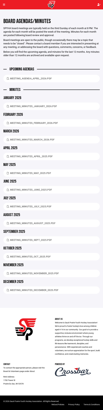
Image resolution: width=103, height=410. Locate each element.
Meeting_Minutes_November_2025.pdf (33, 273)
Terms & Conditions (92, 404)
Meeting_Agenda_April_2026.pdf (29, 78)
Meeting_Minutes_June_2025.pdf (29, 189)
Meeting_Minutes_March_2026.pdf (31, 139)
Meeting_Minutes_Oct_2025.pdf (29, 256)
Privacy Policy (74, 404)
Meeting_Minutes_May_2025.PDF (29, 173)
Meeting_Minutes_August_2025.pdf (31, 223)
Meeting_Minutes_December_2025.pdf (33, 290)
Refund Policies (58, 404)
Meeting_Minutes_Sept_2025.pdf (29, 240)
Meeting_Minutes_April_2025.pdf (30, 156)
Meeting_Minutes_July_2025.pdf (29, 206)
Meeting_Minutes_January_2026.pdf (32, 106)
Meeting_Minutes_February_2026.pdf (32, 123)
